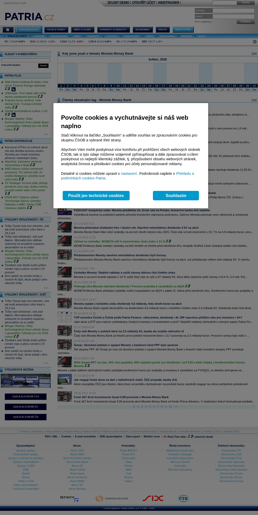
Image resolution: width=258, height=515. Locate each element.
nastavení (129, 173)
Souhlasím (176, 195)
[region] (130, 156)
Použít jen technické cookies (96, 195)
